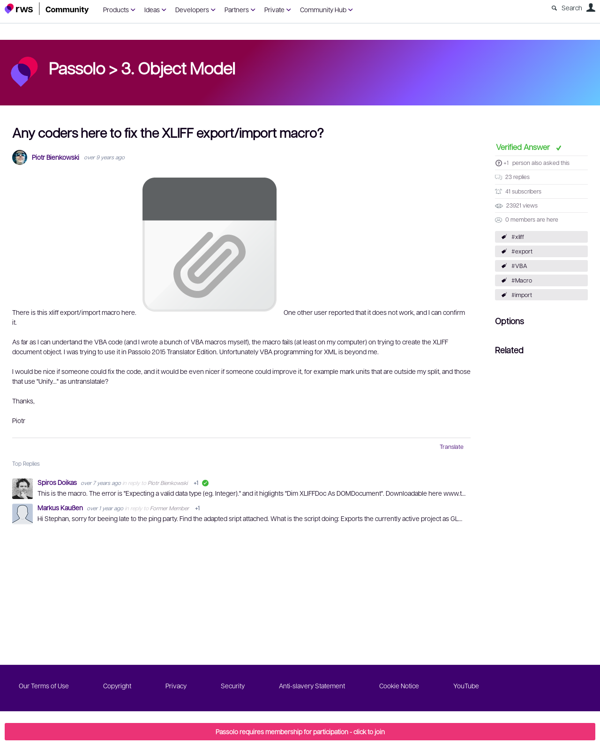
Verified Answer (524, 147)
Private (274, 9)
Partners (237, 9)
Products (116, 9)
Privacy (176, 685)
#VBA (519, 265)
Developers (192, 9)
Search (572, 7)
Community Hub (323, 9)
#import (521, 294)
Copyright (117, 685)
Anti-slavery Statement (312, 685)
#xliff (517, 236)
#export (521, 251)
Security (233, 685)
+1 (506, 162)
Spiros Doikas (58, 482)
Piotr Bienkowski (55, 157)
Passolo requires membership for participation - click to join (300, 731)
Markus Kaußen (61, 507)
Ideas (152, 9)
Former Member (169, 508)
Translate (452, 446)
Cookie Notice (399, 685)
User (590, 7)
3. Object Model (178, 67)
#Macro (521, 280)
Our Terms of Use (44, 685)
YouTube (466, 685)
